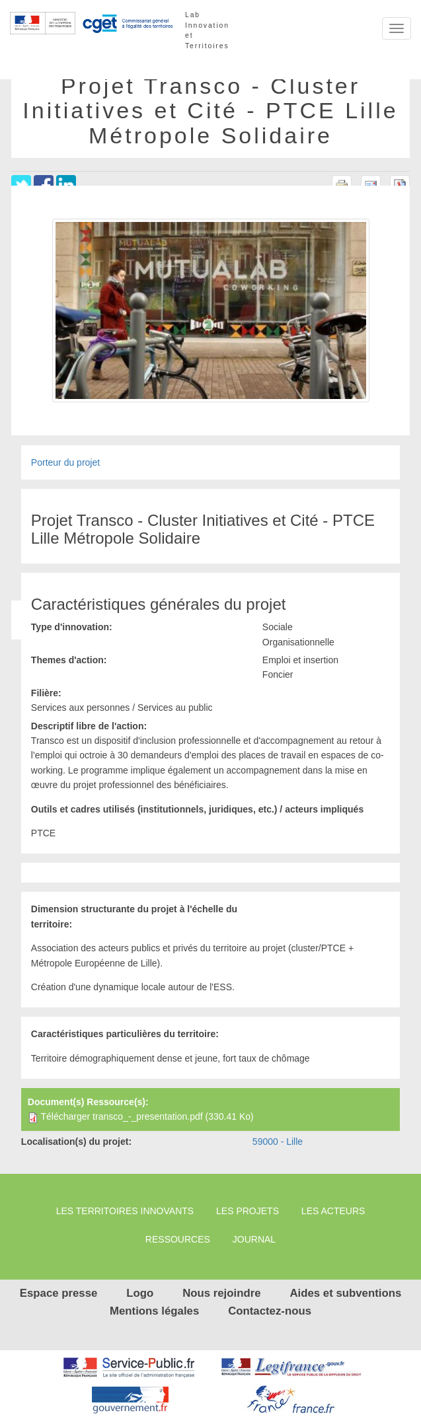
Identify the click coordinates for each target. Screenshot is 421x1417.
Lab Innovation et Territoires (207, 22)
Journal (254, 1239)
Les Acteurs (333, 1211)
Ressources (177, 1239)
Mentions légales (154, 1311)
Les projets (247, 1211)
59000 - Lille (277, 1141)
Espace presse (59, 1293)
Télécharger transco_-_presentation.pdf (121, 1116)
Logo (139, 1293)
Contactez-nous (269, 1311)
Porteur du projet (65, 462)
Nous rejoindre (221, 1293)
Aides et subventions (345, 1293)
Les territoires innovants (125, 1211)
